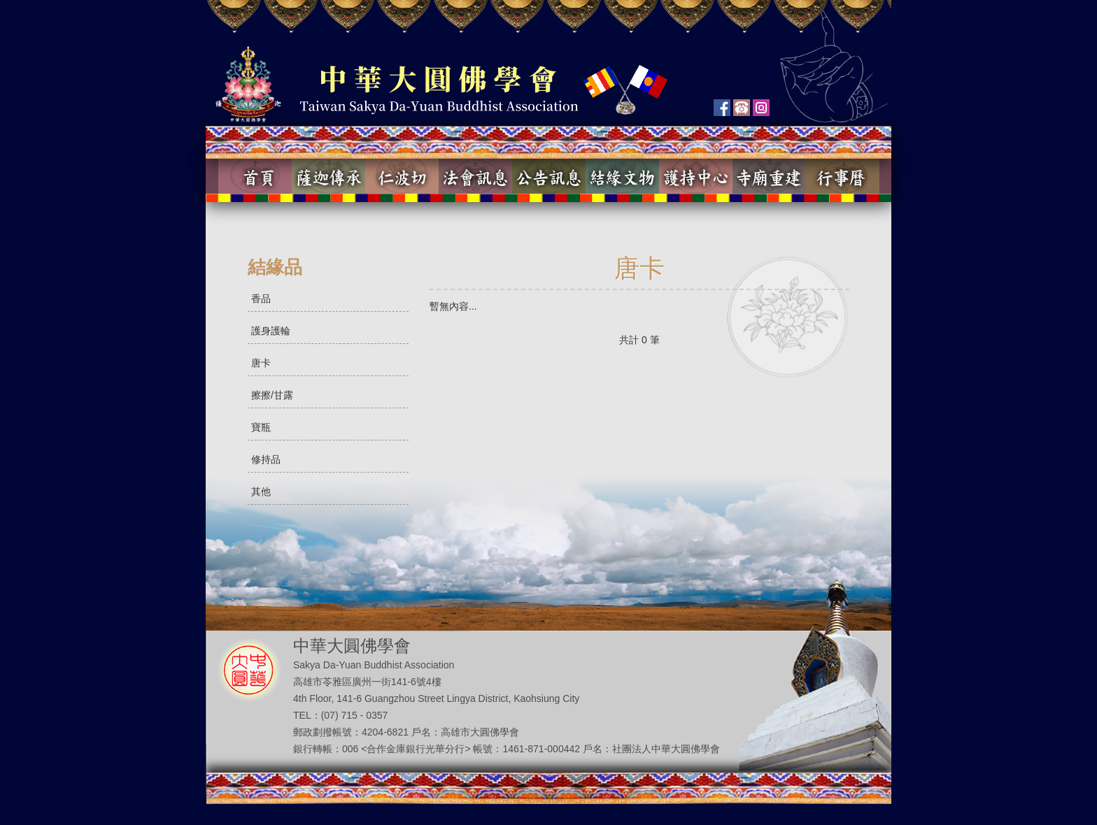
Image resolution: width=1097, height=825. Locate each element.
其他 (261, 491)
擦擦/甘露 (272, 395)
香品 (261, 298)
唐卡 (261, 362)
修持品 (266, 459)
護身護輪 (270, 330)
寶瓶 (261, 427)
